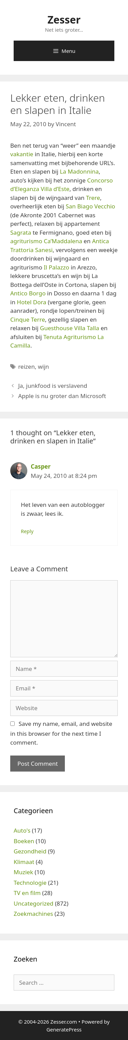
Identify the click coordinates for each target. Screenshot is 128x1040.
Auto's (22, 830)
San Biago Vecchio (90, 206)
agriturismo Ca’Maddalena (46, 241)
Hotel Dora (31, 302)
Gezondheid (30, 851)
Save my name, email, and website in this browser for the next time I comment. (61, 733)
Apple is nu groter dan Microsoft (62, 396)
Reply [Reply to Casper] (27, 531)
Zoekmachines (33, 914)
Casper (41, 466)
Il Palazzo (56, 267)
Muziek (23, 872)
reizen (26, 366)
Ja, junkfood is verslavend (52, 386)
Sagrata (20, 232)
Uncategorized (34, 903)
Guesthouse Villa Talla (69, 328)
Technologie (30, 883)
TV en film (27, 893)
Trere (93, 198)
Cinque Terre (27, 319)
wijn (43, 366)
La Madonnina (79, 171)
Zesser (64, 20)
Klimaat (24, 862)
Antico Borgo (28, 293)
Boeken (24, 841)
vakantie (21, 154)
